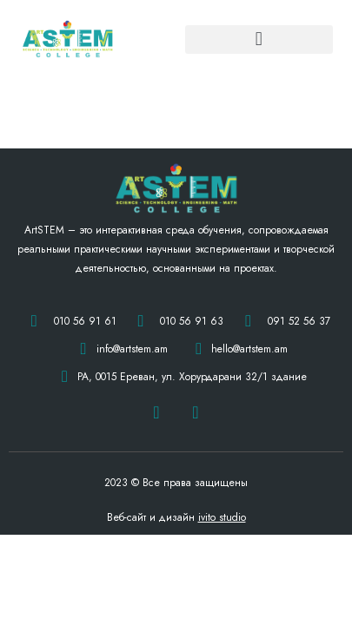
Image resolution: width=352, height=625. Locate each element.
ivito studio (222, 517)
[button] (259, 39)
